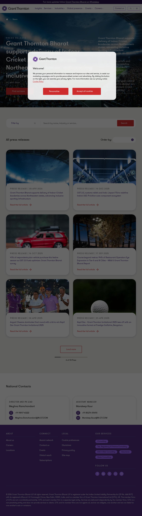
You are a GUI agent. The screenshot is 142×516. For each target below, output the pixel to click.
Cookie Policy (38, 81)
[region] (72, 76)
